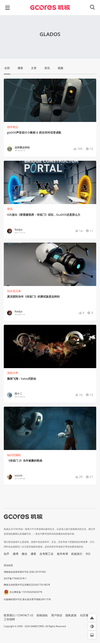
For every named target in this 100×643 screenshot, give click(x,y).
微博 (15, 554)
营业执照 (8, 565)
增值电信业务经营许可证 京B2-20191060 (25, 571)
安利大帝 (12, 373)
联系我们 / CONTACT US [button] (18, 615)
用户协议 (56, 615)
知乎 (6, 554)
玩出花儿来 (14, 291)
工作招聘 (9, 619)
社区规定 (85, 615)
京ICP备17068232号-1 (15, 578)
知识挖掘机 (14, 455)
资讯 (10, 209)
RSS (88, 554)
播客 (33, 554)
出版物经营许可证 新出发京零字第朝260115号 (27, 599)
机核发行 (76, 554)
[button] (92, 618)
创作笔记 (12, 127)
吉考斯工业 (46, 554)
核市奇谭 (62, 554)
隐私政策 (71, 615)
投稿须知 (42, 615)
